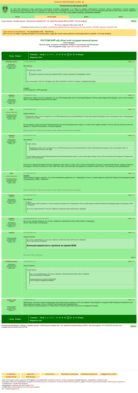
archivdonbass (52, 27)
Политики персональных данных (68, 382)
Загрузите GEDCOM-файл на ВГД (67, 2)
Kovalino (89, 27)
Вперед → (18, 56)
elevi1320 (110, 27)
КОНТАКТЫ (50, 374)
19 (62, 54)
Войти (86, 17)
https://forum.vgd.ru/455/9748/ (78, 46)
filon (11, 109)
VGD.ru (17, 17)
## (133, 61)
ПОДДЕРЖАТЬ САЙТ (108, 374)
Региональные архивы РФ (36, 21)
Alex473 (11, 233)
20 (65, 54)
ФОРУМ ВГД (30, 377)
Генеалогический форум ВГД (73, 6)
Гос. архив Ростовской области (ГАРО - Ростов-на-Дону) (67, 21)
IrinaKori (11, 95)
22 (71, 54)
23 (74, 54)
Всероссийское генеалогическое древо (26, 387)
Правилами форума (20, 383)
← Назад (11, 56)
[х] (83, 2)
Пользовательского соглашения (44, 382)
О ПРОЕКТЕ (11, 374)
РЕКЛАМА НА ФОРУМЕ (69, 374)
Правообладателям (12, 389)
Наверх (130, 61)
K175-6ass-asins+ (11, 62)
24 (76, 54)
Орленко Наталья (64, 27)
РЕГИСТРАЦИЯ (51, 17)
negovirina (103, 27)
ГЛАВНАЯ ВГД (11, 377)
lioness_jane (11, 300)
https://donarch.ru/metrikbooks (14, 32)
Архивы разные (19, 21)
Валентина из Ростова (77, 27)
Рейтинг (59, 25)
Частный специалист (11, 112)
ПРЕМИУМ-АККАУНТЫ (89, 374)
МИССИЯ (30, 374)
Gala (40, 57)
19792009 (95, 27)
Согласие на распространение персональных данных (104, 382)
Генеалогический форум (10, 325)
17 (57, 54)
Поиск (121, 17)
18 (59, 54)
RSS (32, 385)
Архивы (9, 21)
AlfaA (115, 27)
